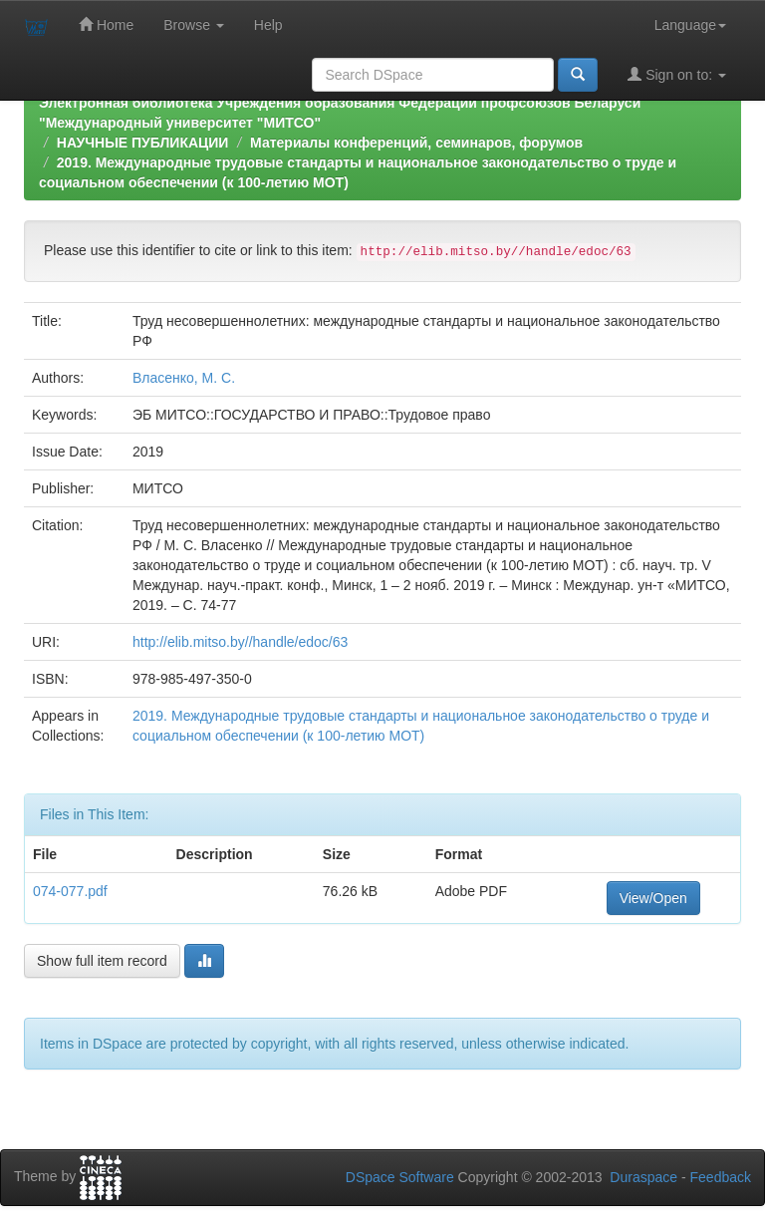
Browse (193, 25)
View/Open (653, 898)
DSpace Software (400, 1177)
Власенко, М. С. (183, 378)
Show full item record (102, 961)
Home (106, 24)
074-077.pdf (70, 891)
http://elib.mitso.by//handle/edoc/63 (240, 642)
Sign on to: (677, 74)
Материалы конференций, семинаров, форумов (416, 143)
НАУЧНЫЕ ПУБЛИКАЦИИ (143, 143)
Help (268, 25)
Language (690, 25)
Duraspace (643, 1177)
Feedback (720, 1177)
